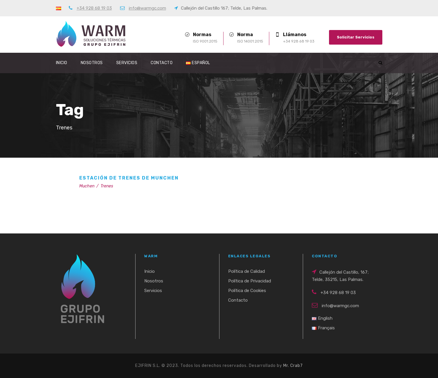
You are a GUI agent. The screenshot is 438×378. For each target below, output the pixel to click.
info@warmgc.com (147, 8)
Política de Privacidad (249, 281)
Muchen (86, 186)
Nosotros (92, 62)
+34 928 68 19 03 (94, 8)
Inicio (61, 62)
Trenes (107, 186)
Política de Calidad (246, 271)
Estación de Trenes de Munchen (129, 178)
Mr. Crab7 (293, 365)
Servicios (127, 62)
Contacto (162, 62)
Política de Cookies (247, 290)
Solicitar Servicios (355, 37)
